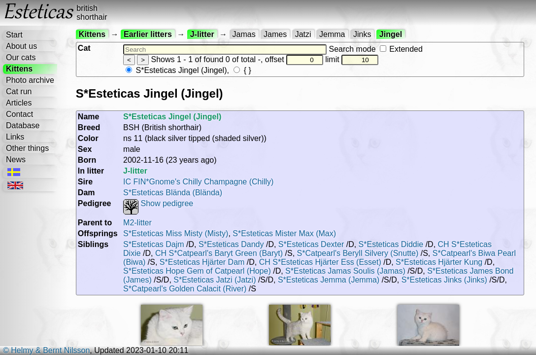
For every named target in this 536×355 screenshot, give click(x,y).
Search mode (375, 49)
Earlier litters (148, 34)
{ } (242, 70)
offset (294, 59)
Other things (27, 148)
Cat (84, 48)
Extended (401, 49)
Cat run (19, 91)
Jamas (244, 34)
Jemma (332, 34)
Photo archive (30, 80)
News (16, 159)
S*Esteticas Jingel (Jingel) (176, 70)
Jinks (362, 34)
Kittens (19, 69)
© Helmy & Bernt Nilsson (46, 350)
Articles (19, 103)
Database (23, 125)
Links (15, 137)
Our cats (20, 57)
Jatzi (303, 34)
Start (14, 35)
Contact (19, 114)
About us (21, 46)
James (275, 34)
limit (351, 59)
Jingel (390, 34)
